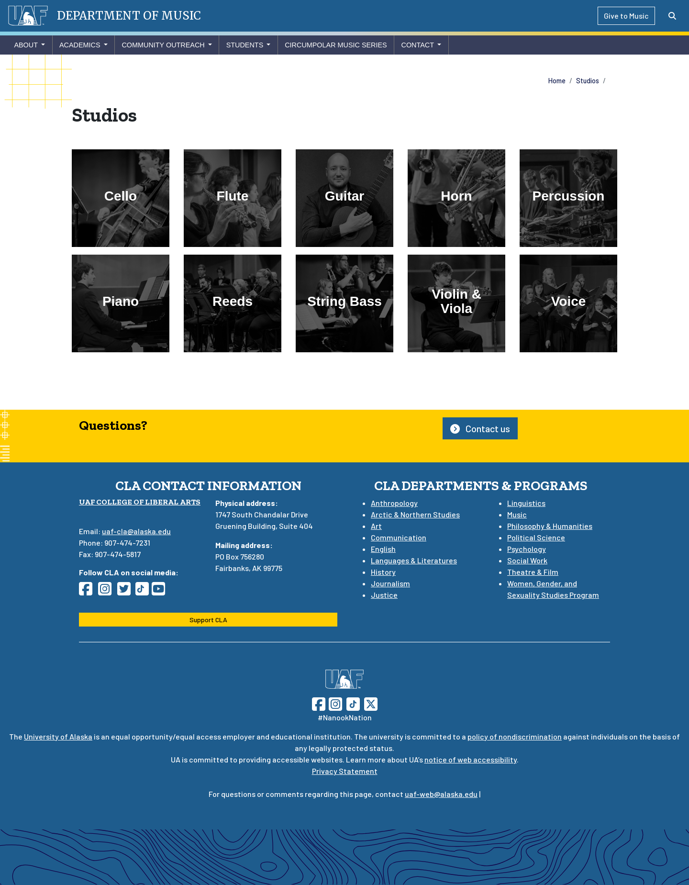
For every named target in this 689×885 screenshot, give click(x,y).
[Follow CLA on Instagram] (107, 591)
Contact (417, 45)
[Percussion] (568, 198)
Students (245, 45)
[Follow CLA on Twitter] (126, 591)
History (383, 571)
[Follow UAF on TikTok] (353, 702)
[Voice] (568, 303)
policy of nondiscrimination (514, 736)
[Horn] (456, 198)
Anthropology (394, 502)
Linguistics (526, 502)
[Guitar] (344, 198)
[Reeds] (232, 303)
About (26, 45)
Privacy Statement (345, 770)
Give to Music (626, 15)
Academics (79, 45)
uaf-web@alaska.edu (441, 793)
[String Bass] (344, 303)
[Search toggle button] (672, 15)
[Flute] (232, 198)
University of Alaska (58, 736)
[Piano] (120, 303)
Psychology (526, 548)
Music (517, 514)
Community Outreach (163, 45)
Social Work (527, 560)
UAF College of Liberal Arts (139, 501)
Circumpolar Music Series (336, 45)
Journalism (390, 583)
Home (557, 81)
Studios (587, 81)
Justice (384, 594)
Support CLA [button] (208, 620)
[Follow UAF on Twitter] (371, 702)
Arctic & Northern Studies (415, 514)
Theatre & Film (532, 571)
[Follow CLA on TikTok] (144, 591)
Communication (398, 537)
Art (376, 525)
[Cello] (120, 198)
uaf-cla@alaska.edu (136, 531)
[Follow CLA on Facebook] (88, 591)
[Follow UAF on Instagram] (334, 702)
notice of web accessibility (470, 759)
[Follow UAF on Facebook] (318, 702)
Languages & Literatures (414, 560)
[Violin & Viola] (456, 303)
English (383, 548)
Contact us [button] (480, 428)
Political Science (536, 537)
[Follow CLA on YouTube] (161, 591)
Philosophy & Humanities (549, 525)
